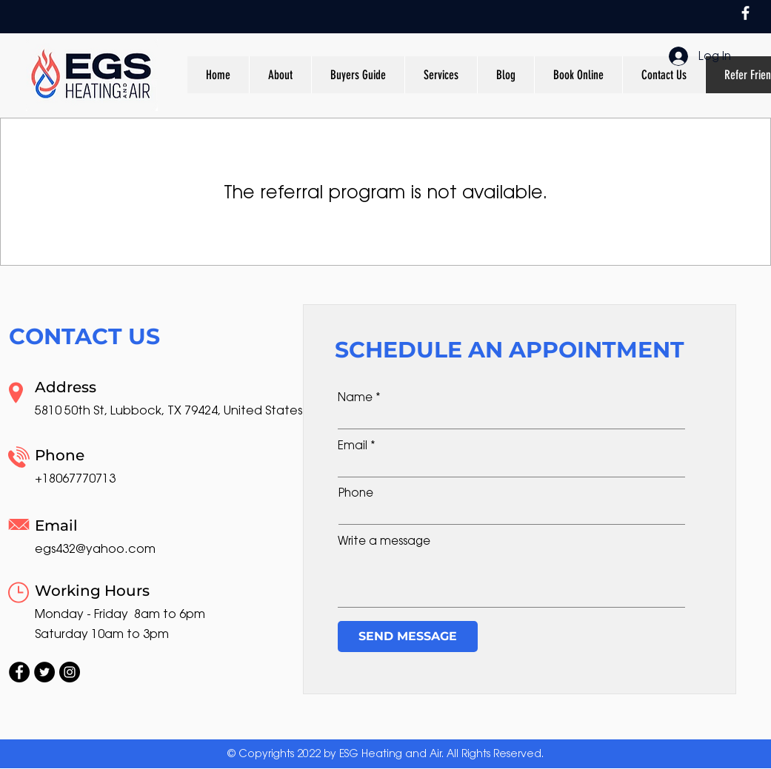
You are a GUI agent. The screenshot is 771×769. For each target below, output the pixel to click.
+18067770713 (75, 478)
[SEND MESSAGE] (408, 636)
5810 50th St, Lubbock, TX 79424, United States (168, 410)
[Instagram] (69, 672)
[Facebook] (745, 13)
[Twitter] (44, 672)
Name (355, 397)
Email (352, 445)
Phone (355, 492)
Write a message (384, 540)
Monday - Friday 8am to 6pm (120, 614)
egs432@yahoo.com (95, 549)
